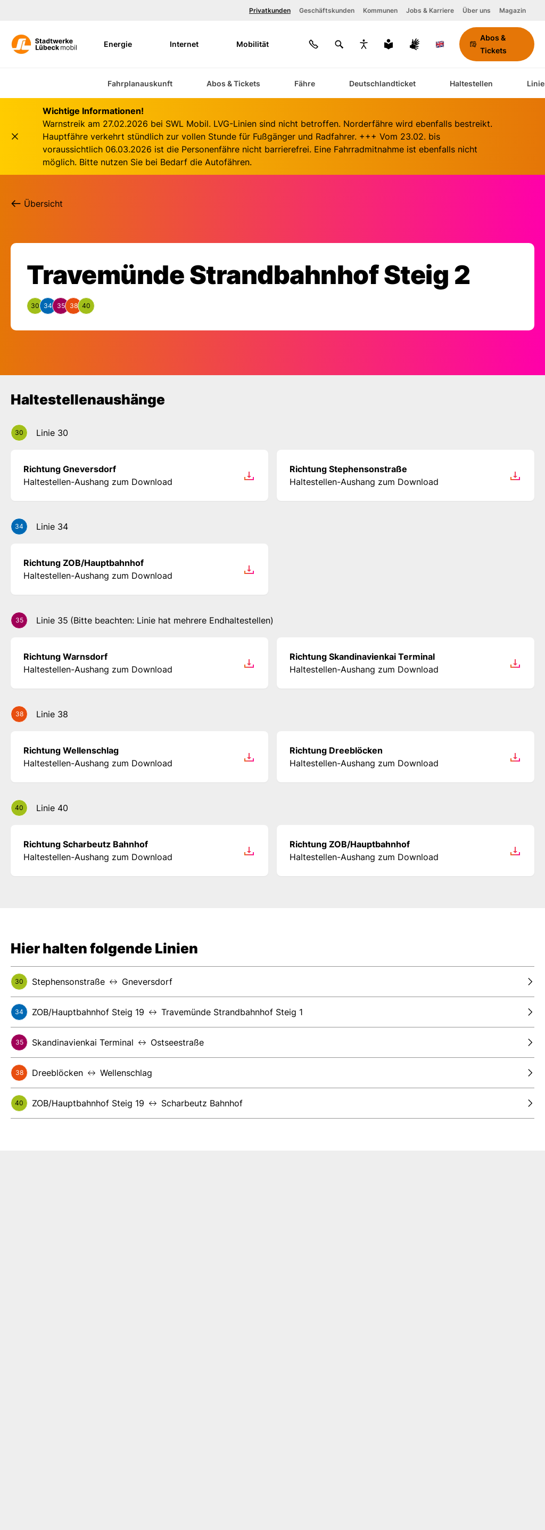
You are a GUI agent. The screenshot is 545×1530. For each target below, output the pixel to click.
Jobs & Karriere (430, 10)
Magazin (512, 10)
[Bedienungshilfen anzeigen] (363, 43)
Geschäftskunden (326, 10)
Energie (125, 43)
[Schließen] (15, 136)
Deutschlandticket (382, 83)
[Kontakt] (313, 44)
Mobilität (259, 43)
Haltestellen (471, 83)
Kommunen (380, 10)
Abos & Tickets (233, 83)
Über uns (477, 10)
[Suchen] (339, 44)
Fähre (304, 83)
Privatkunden (270, 10)
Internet (191, 43)
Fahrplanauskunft (140, 83)
